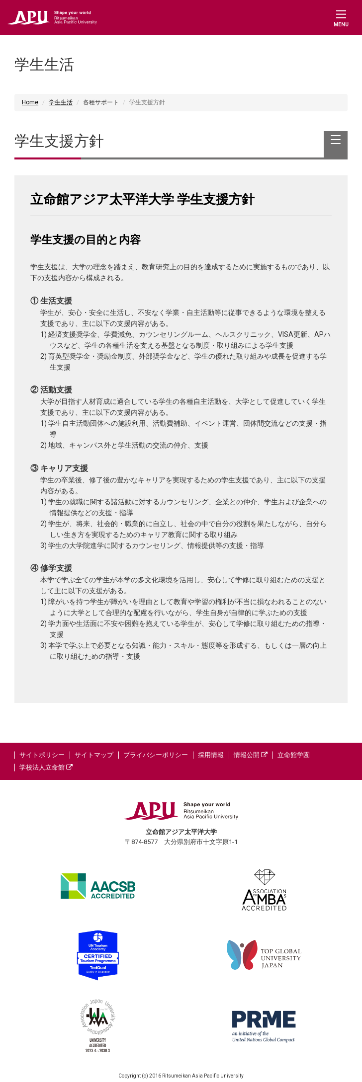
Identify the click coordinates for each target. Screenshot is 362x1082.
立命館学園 (293, 755)
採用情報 (211, 755)
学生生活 (61, 102)
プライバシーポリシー (155, 755)
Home (30, 102)
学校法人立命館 (46, 767)
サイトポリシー (42, 755)
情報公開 (251, 755)
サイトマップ (94, 755)
